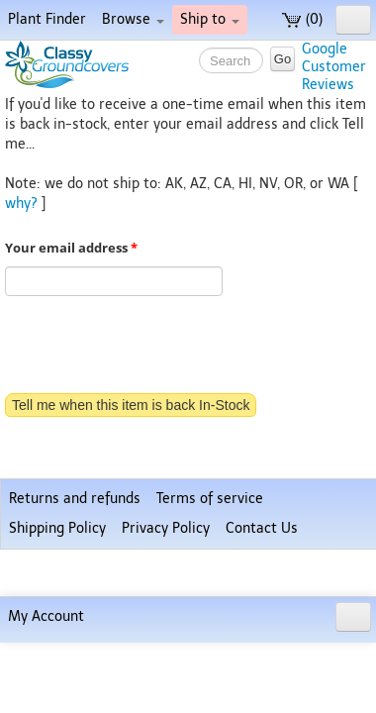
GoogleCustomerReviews (334, 67)
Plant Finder (47, 19)
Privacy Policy (166, 645)
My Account (46, 686)
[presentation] (155, 346)
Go (282, 58)
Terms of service (209, 615)
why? (21, 203)
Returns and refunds (75, 615)
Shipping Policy (57, 645)
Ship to (209, 19)
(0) (302, 19)
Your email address (71, 248)
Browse (133, 19)
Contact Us (262, 645)
